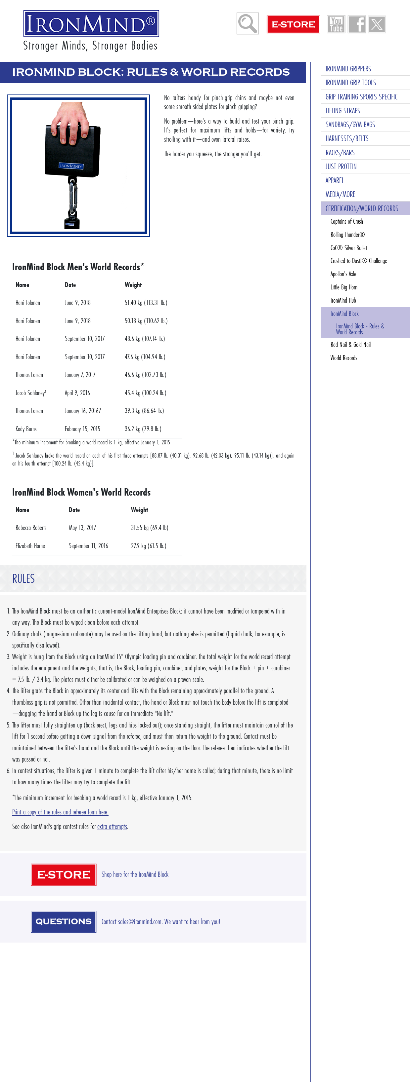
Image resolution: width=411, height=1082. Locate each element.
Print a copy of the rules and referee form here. (60, 811)
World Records (344, 358)
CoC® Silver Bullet (349, 247)
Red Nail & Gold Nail (351, 344)
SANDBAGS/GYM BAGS (350, 124)
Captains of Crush (347, 221)
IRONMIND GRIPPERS (348, 68)
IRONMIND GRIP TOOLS (351, 82)
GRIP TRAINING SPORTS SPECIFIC (361, 96)
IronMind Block (345, 313)
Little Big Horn (344, 287)
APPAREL (335, 180)
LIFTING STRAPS (343, 110)
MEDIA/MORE (340, 194)
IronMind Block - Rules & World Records (360, 329)
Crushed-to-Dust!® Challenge (359, 260)
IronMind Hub (343, 300)
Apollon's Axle (343, 274)
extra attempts (112, 826)
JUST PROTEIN (341, 166)
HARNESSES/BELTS (347, 138)
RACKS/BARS (340, 152)
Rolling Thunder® (348, 234)
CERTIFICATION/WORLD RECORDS (362, 208)
